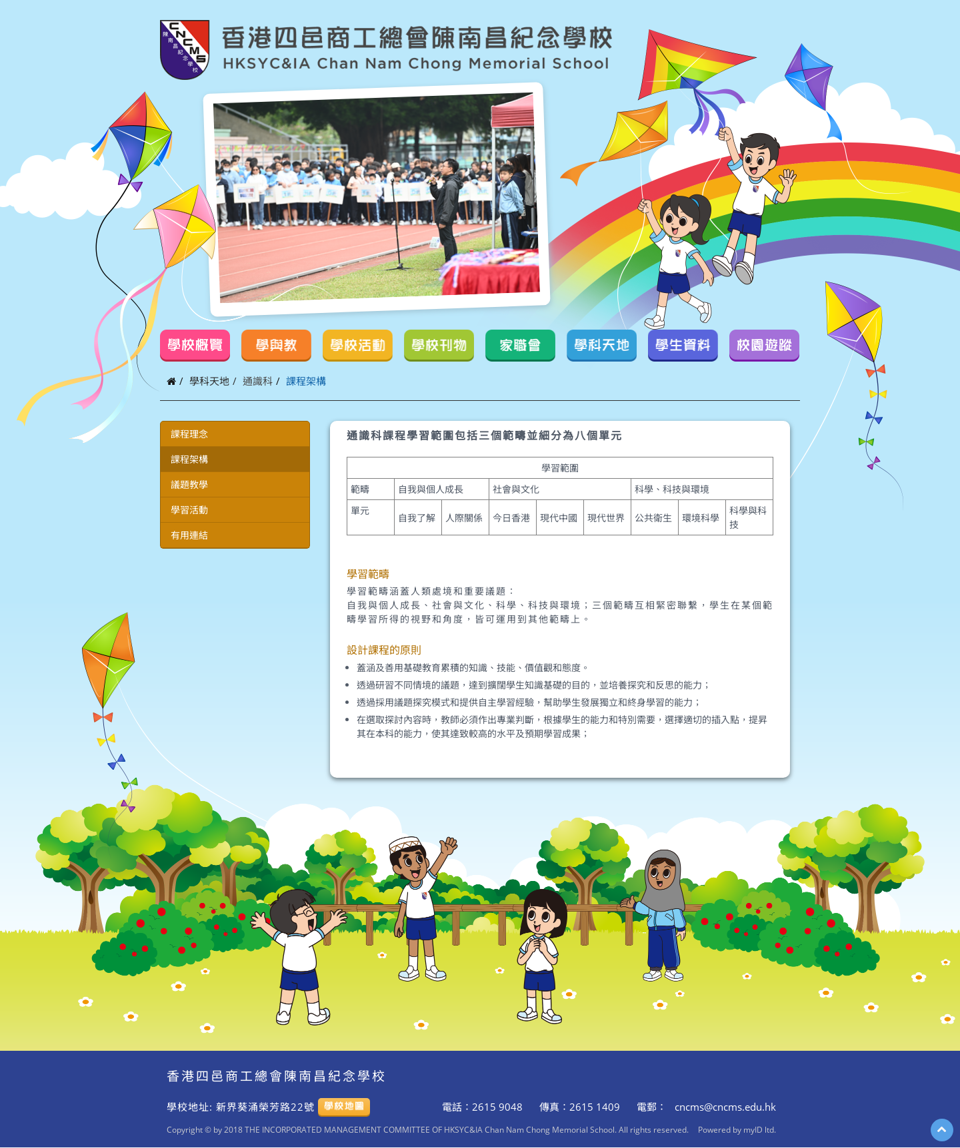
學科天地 (209, 381)
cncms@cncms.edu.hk (724, 1106)
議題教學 (189, 484)
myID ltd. (759, 1129)
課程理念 (189, 434)
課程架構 (189, 459)
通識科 (258, 381)
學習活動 (189, 509)
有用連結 (189, 535)
